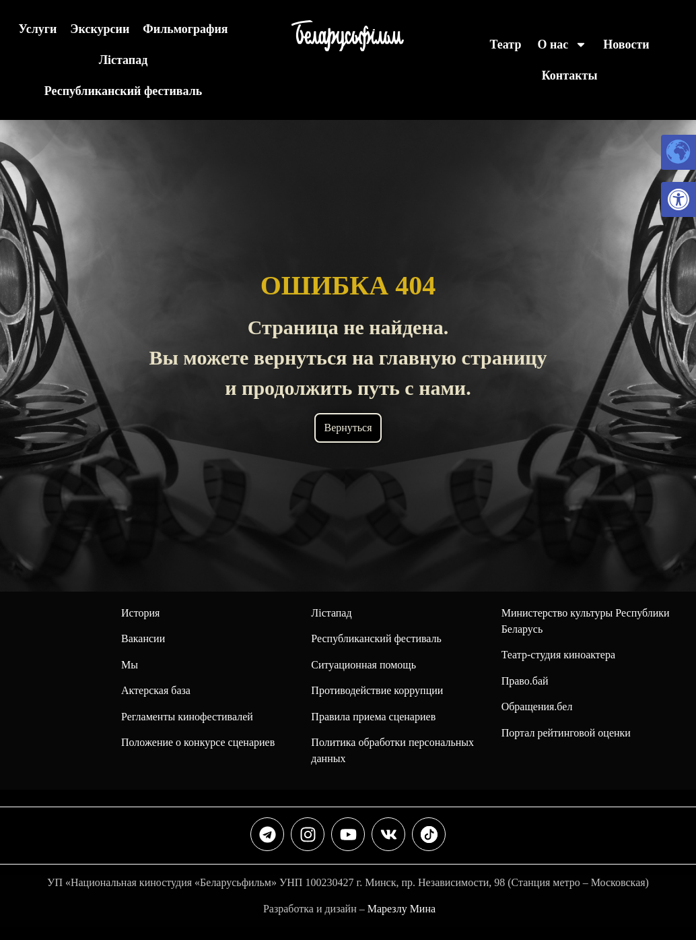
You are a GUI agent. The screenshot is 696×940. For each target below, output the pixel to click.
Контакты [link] (570, 75)
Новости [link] (626, 44)
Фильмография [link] (185, 29)
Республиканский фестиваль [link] (123, 91)
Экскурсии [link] (99, 29)
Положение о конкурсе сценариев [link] (198, 742)
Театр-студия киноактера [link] (558, 654)
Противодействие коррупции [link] (377, 690)
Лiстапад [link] (123, 60)
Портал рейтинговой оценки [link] (566, 733)
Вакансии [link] (143, 638)
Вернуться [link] (348, 427)
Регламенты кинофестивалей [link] (187, 716)
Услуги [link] (37, 29)
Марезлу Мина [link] (402, 908)
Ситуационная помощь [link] (363, 664)
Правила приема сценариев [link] (373, 716)
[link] (678, 199)
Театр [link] (506, 44)
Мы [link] (129, 664)
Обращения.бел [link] (537, 706)
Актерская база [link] (155, 690)
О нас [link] (562, 44)
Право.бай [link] (525, 681)
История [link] (140, 613)
